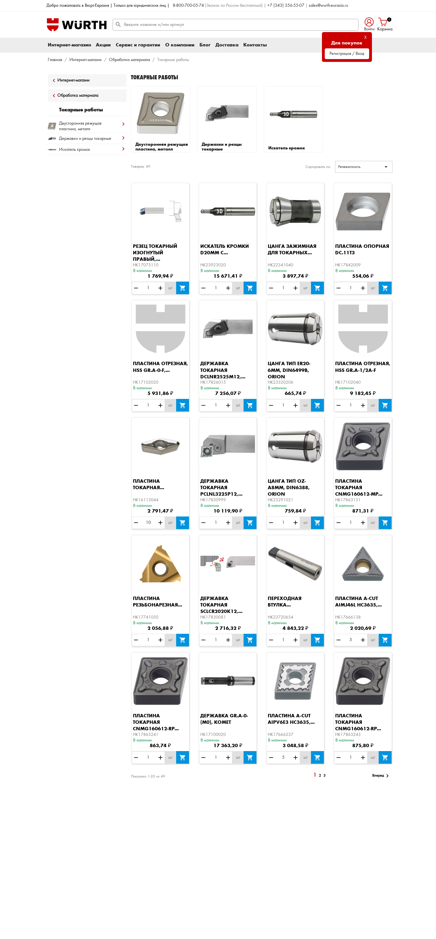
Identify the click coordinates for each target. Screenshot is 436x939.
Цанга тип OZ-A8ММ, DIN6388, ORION (289, 488)
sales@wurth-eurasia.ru (328, 5)
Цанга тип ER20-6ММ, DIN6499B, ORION (289, 370)
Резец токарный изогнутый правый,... (155, 253)
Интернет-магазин (69, 45)
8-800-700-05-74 (188, 5)
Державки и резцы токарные (222, 147)
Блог (204, 45)
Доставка (227, 45)
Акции (103, 45)
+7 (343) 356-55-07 (285, 5)
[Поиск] (235, 25)
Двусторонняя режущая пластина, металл (161, 147)
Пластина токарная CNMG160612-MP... (358, 488)
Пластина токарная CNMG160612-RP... (156, 722)
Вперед (381, 775)
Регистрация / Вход (347, 53)
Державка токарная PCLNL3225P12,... (221, 488)
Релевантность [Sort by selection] (363, 166)
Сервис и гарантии (138, 45)
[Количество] (148, 288)
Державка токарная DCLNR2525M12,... (222, 370)
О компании (179, 45)
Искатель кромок (286, 148)
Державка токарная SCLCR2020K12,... (221, 605)
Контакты (255, 45)
